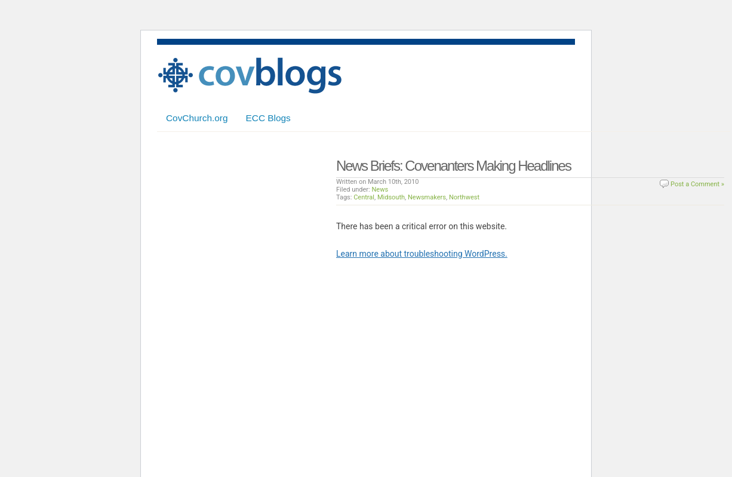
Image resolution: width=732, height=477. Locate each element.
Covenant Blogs (249, 75)
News (380, 189)
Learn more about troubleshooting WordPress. (422, 253)
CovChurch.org (197, 118)
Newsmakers (427, 197)
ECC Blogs (268, 118)
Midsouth (391, 197)
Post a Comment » (697, 184)
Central (363, 197)
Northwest (464, 197)
